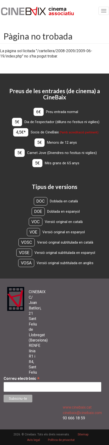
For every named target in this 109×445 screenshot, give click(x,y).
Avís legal (33, 440)
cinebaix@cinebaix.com (82, 413)
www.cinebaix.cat (77, 407)
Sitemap (83, 434)
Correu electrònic (22, 378)
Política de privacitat (61, 440)
